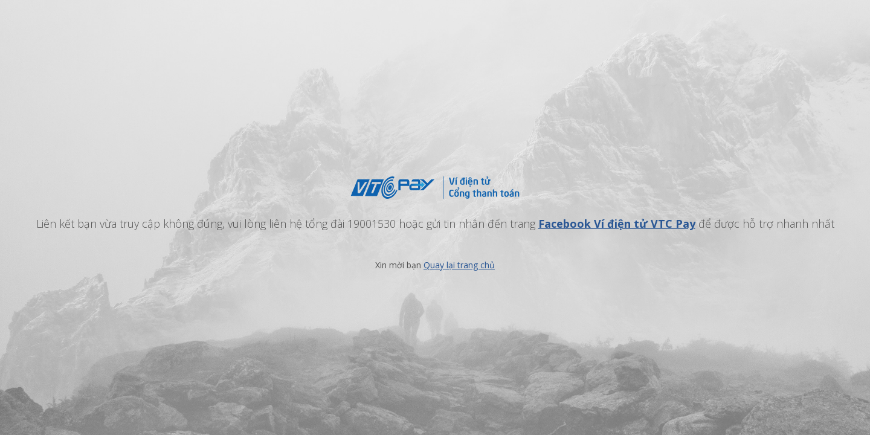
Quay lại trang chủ (459, 265)
